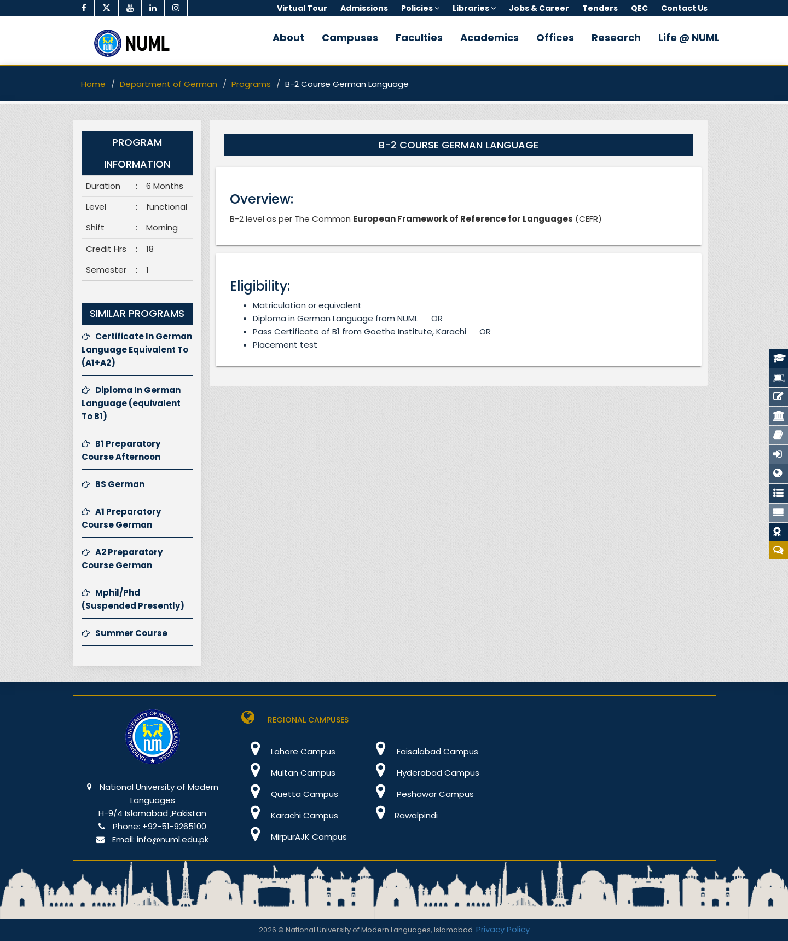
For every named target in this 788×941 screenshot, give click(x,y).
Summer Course (124, 633)
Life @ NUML (689, 37)
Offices (555, 37)
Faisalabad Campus (422, 751)
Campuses (350, 37)
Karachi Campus (289, 815)
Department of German (168, 84)
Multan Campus (288, 772)
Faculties (419, 37)
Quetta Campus (289, 794)
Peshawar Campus (420, 794)
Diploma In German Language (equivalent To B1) (131, 403)
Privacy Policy (503, 929)
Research (616, 37)
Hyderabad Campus (423, 772)
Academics (489, 37)
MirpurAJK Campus (294, 836)
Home (93, 84)
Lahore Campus (288, 751)
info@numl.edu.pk (172, 839)
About (288, 37)
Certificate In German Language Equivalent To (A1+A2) (137, 349)
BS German (113, 484)
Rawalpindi (402, 815)
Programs (251, 84)
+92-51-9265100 (174, 826)
